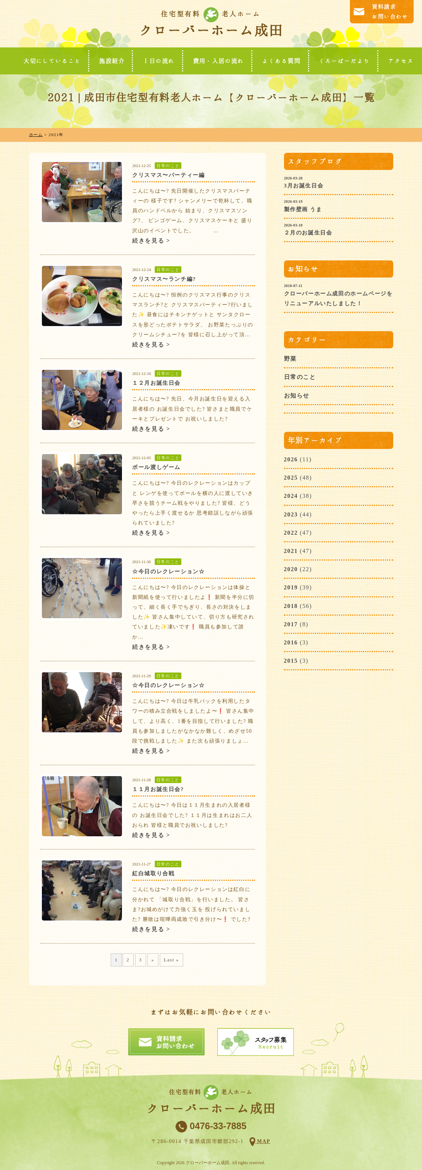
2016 (291, 642)
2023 (291, 514)
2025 (291, 477)
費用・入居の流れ (218, 61)
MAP (263, 1141)
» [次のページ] (152, 959)
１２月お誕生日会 (156, 383)
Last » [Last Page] (171, 959)
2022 (291, 533)
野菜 (290, 359)
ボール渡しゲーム (156, 467)
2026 (291, 459)
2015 (291, 661)
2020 (291, 569)
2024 (291, 496)
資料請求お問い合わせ (390, 11)
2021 (291, 551)
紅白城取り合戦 (153, 873)
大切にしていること (52, 61)
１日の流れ (159, 61)
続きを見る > (151, 240)
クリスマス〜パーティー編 (168, 175)
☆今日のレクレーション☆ (168, 571)
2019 (291, 587)
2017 (291, 624)
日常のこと (168, 165)
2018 (291, 606)
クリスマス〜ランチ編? (164, 279)
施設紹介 (112, 61)
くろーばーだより (344, 61)
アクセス (401, 61)
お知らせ (296, 395)
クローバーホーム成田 (211, 30)
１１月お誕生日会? (158, 789)
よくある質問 (281, 61)
